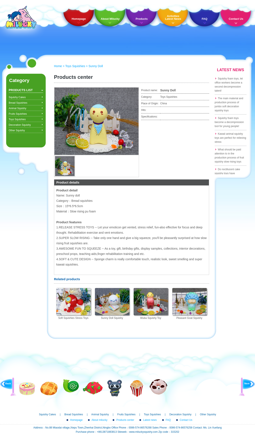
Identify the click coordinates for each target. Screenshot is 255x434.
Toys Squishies (17, 119)
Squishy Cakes (17, 97)
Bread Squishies (18, 102)
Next (246, 383)
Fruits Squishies (18, 113)
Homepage (79, 18)
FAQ (204, 18)
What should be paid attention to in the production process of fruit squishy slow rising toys (229, 155)
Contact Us (236, 18)
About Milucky (110, 18)
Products (141, 18)
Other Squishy (17, 130)
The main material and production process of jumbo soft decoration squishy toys (229, 104)
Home (58, 66)
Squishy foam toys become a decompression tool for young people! (229, 122)
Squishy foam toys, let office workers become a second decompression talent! (229, 84)
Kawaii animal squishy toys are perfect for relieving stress (230, 137)
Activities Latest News (173, 17)
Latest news (150, 419)
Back (8, 383)
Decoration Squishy (20, 124)
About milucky (100, 419)
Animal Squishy (17, 108)
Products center (125, 419)
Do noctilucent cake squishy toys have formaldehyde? (227, 173)
